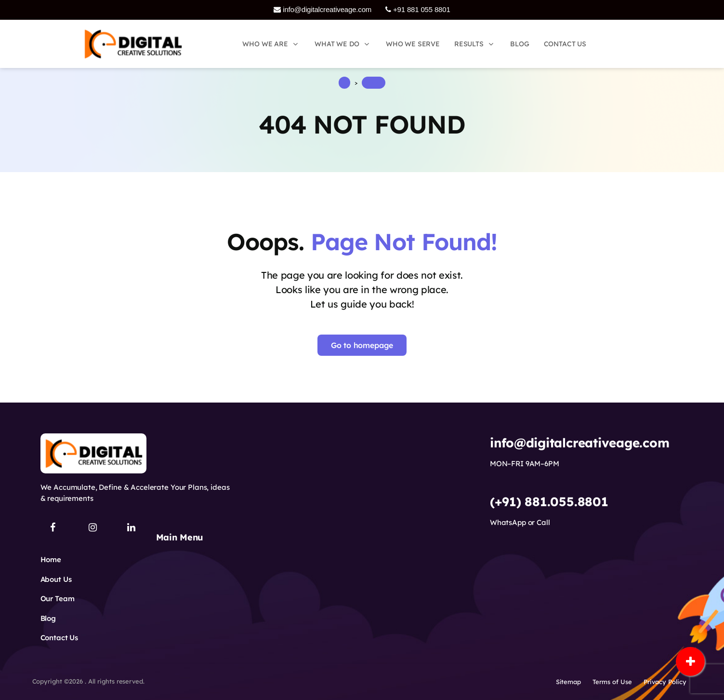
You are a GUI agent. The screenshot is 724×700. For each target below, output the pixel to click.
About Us (56, 579)
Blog (48, 618)
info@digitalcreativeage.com (322, 9)
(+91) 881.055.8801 (549, 502)
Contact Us (59, 637)
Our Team (57, 598)
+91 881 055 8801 (417, 9)
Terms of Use (612, 682)
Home (50, 559)
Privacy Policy (665, 682)
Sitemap (568, 682)
